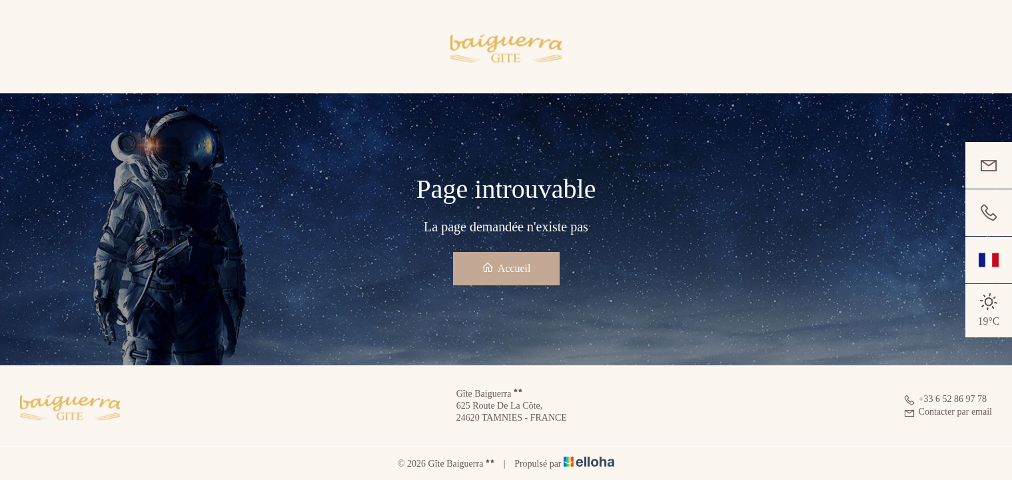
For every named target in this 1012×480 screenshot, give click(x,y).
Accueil (506, 267)
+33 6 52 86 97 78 (945, 399)
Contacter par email (947, 412)
